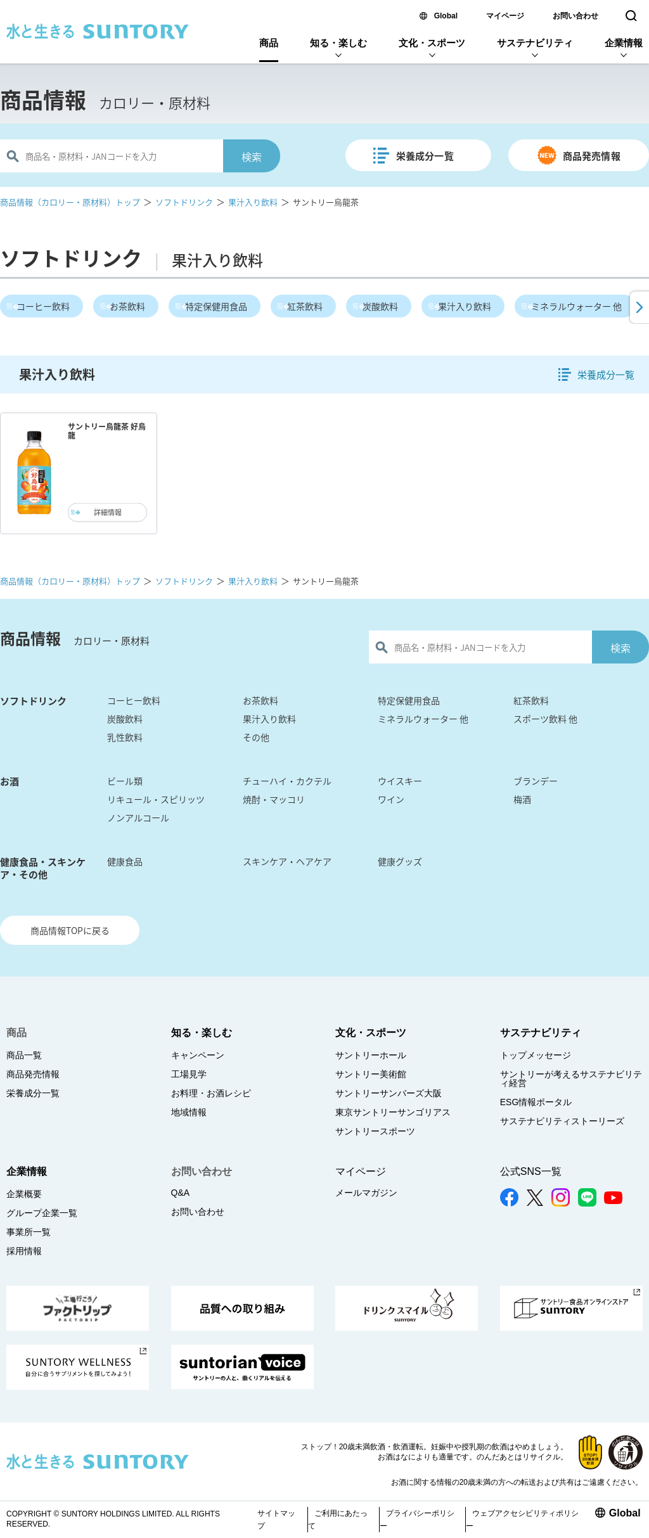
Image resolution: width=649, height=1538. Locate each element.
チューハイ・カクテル (287, 780)
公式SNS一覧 (531, 1171)
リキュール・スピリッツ (156, 799)
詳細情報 (108, 512)
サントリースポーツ (375, 1131)
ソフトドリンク (184, 202)
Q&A (180, 1193)
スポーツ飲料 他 (545, 718)
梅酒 (522, 799)
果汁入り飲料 (253, 202)
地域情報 (189, 1112)
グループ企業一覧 (41, 1213)
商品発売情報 (591, 156)
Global (446, 15)
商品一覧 (24, 1055)
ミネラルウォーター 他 (576, 306)
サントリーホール (370, 1055)
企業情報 (624, 42)
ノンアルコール (138, 817)
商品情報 (43, 99)
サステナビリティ (535, 42)
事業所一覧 (28, 1232)
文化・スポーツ (432, 42)
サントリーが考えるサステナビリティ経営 (571, 1078)
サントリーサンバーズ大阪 (388, 1093)
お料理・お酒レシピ (211, 1093)
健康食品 (125, 861)
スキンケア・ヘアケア (287, 861)
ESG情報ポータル (536, 1102)
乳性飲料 (125, 737)
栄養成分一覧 (425, 156)
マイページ (505, 15)
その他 (256, 737)
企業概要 (24, 1194)
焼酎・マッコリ (274, 799)
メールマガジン (366, 1193)
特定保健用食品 (216, 306)
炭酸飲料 (380, 306)
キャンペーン (197, 1055)
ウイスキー (400, 780)
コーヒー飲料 (43, 306)
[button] (638, 307)
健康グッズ (400, 861)
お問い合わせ (575, 15)
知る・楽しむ (338, 42)
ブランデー (535, 780)
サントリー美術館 (370, 1074)
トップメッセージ (535, 1055)
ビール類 (125, 780)
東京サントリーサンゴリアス (393, 1112)
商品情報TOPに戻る (70, 930)
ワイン (391, 799)
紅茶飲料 (305, 306)
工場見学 (189, 1074)
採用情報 (24, 1251)
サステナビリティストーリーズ (562, 1121)
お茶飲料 (127, 306)
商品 (268, 42)
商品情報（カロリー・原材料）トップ (70, 202)
